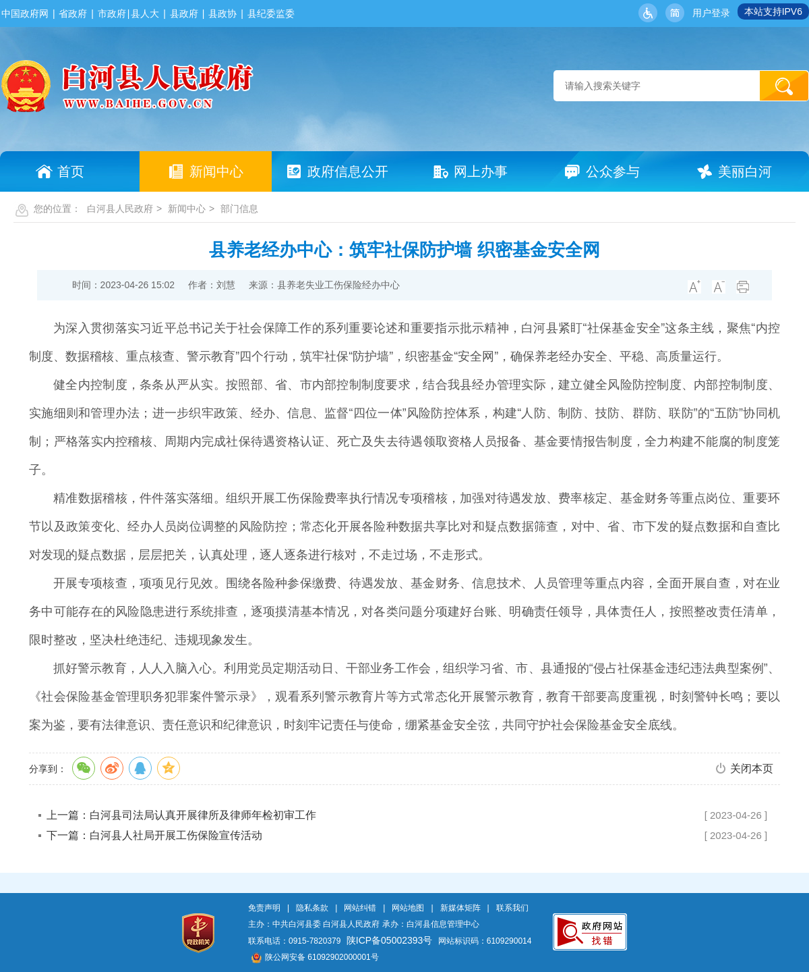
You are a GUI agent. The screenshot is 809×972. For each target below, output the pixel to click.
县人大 (145, 13)
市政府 (112, 13)
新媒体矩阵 (460, 908)
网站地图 (408, 908)
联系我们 (512, 908)
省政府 (73, 13)
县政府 (184, 13)
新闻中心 (187, 208)
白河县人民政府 (120, 208)
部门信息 (239, 208)
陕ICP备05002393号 (390, 940)
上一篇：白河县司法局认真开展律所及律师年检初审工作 (181, 815)
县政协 (222, 13)
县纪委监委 (271, 13)
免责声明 (264, 908)
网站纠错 (360, 908)
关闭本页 (751, 768)
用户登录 (711, 12)
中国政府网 (25, 13)
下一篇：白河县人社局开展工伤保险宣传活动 (154, 835)
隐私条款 (312, 908)
